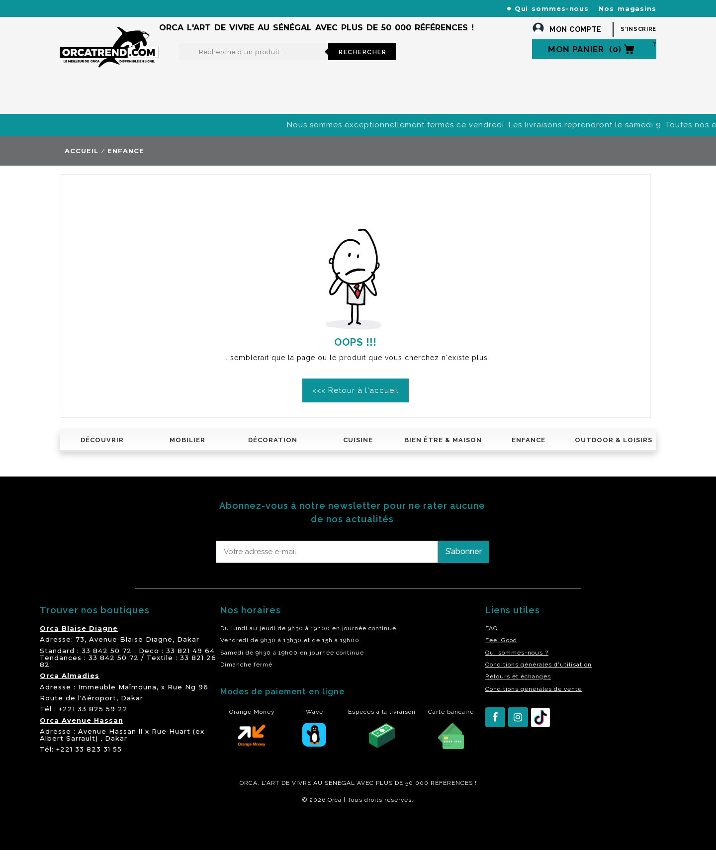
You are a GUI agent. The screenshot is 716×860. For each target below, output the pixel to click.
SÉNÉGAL (340, 792)
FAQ (491, 638)
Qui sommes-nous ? (516, 662)
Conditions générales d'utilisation (538, 674)
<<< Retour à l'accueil (355, 400)
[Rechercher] (253, 61)
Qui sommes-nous (552, 8)
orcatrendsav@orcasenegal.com (115, 20)
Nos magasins (627, 8)
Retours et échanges (518, 686)
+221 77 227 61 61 (273, 8)
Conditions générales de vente (533, 698)
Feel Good (501, 650)
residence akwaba (109, 836)
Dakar (188, 649)
